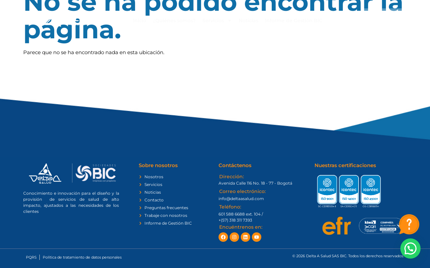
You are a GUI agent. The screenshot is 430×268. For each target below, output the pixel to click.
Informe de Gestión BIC (293, 20)
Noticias (248, 20)
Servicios (217, 20)
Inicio (139, 20)
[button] (410, 248)
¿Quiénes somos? (174, 20)
